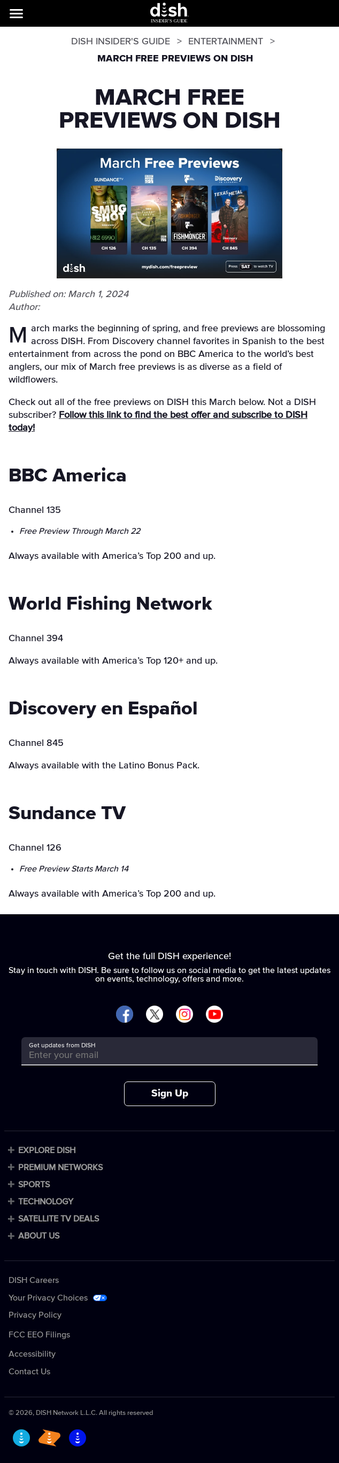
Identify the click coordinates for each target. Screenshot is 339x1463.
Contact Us (29, 1371)
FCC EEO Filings (39, 1334)
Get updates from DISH (62, 1045)
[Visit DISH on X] (154, 1015)
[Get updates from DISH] (160, 1055)
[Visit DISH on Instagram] (184, 1015)
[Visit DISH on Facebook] (124, 1015)
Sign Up (169, 1093)
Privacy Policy (35, 1315)
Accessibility (32, 1354)
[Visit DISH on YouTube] (214, 1015)
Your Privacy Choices (48, 1298)
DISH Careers (34, 1280)
